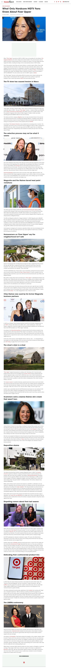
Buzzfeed (6, 649)
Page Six (11, 531)
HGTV (22, 78)
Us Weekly (15, 542)
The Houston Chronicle (15, 124)
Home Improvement (27, 1)
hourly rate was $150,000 (16, 495)
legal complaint (20, 487)
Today (34, 70)
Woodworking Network (33, 475)
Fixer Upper (9, 58)
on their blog (13, 530)
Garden (35, 1)
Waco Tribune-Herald (25, 272)
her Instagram (34, 429)
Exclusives (18, 1)
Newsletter (66, 1)
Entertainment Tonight (16, 544)
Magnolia (20, 117)
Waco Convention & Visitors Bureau (15, 111)
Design (46, 1)
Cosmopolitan (13, 636)
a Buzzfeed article (16, 631)
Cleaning (41, 1)
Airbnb (35, 73)
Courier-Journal (27, 373)
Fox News (17, 165)
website (30, 590)
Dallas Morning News (16, 330)
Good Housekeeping (8, 172)
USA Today (8, 341)
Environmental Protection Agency (30, 209)
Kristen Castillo (6, 14)
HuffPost (5, 585)
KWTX (31, 121)
